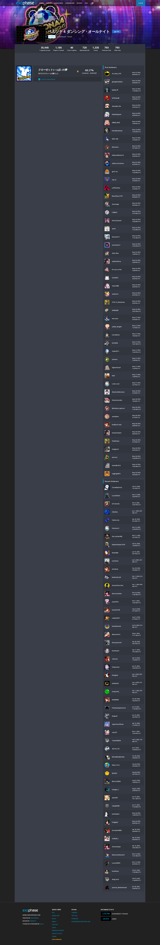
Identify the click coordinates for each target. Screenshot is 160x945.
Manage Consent (58, 930)
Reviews (79, 3)
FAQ (53, 912)
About (54, 921)
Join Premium (56, 939)
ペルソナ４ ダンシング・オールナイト (79, 31)
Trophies (52, 37)
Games (41, 3)
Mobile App (56, 916)
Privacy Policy (57, 933)
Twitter (74, 916)
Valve (42, 924)
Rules (54, 918)
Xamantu (33, 921)
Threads (74, 912)
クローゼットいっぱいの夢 (52, 69)
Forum (69, 37)
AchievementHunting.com (80, 921)
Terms (54, 936)
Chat (86, 3)
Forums (49, 3)
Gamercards (58, 3)
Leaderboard (69, 3)
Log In (140, 3)
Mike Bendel (35, 918)
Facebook (74, 918)
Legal (54, 927)
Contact (55, 924)
